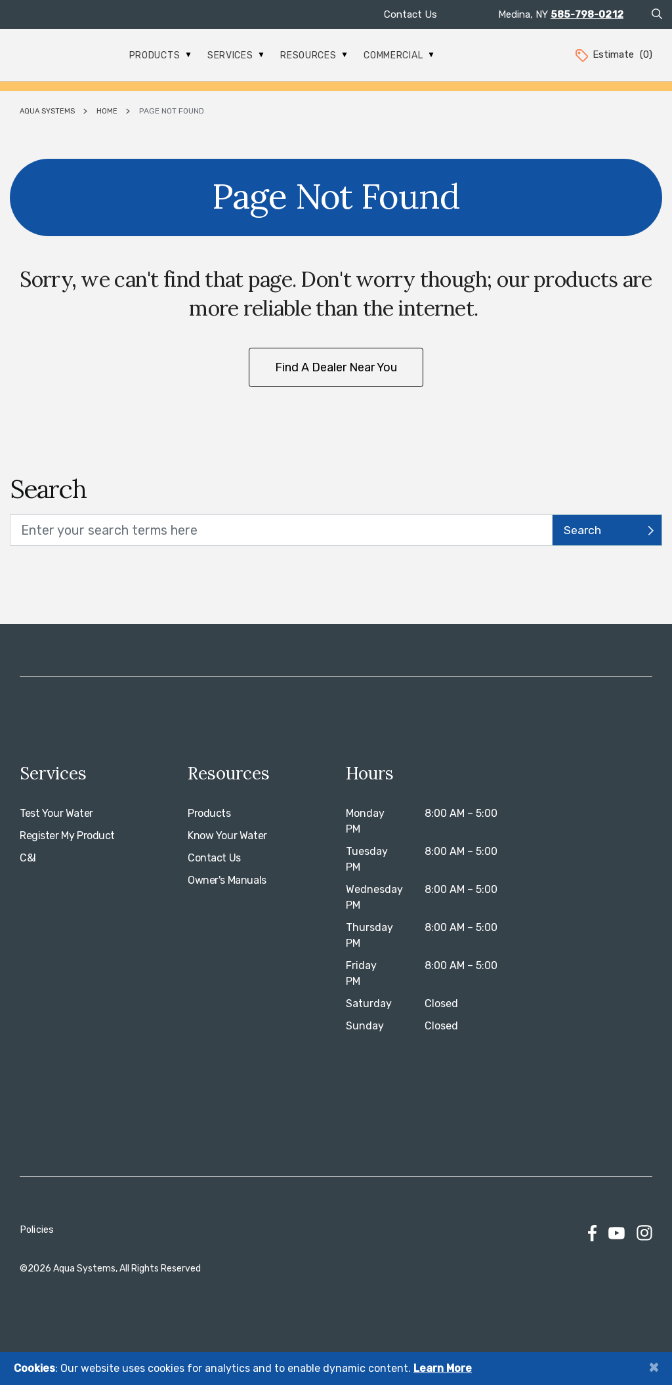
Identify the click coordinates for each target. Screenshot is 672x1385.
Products (160, 55)
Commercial (399, 55)
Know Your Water (227, 835)
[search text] (281, 530)
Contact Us (410, 14)
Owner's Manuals (227, 880)
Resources (313, 55)
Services (235, 55)
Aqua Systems (47, 111)
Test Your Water (56, 813)
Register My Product (67, 835)
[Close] (653, 1367)
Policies (37, 1229)
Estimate (613, 54)
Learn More (442, 1368)
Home (106, 111)
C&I (28, 858)
